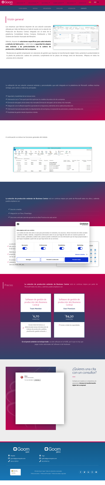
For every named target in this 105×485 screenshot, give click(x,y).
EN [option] (98, 2)
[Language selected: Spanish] (94, 2)
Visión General (23, 8)
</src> (40, 403)
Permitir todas (76, 259)
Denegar (28, 259)
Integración (71, 8)
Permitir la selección (52, 259)
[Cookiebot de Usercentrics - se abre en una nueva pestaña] (81, 224)
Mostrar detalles (80, 254)
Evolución (60, 8)
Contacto (83, 8)
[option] (96, 2)
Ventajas (35, 8)
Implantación (47, 8)
